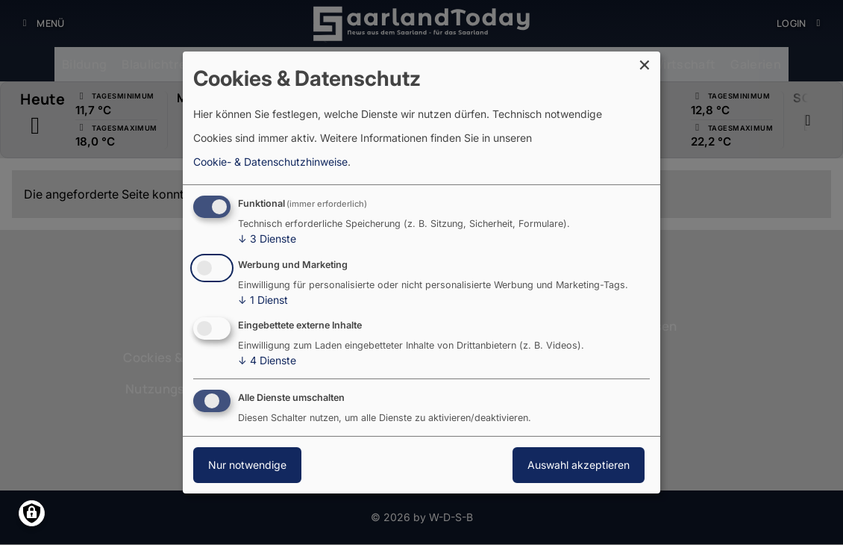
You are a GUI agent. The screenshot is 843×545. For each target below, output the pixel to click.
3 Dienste (267, 238)
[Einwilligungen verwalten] (32, 513)
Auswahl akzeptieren (578, 464)
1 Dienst (263, 300)
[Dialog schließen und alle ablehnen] (649, 61)
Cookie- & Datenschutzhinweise (270, 161)
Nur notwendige (247, 464)
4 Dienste (267, 360)
